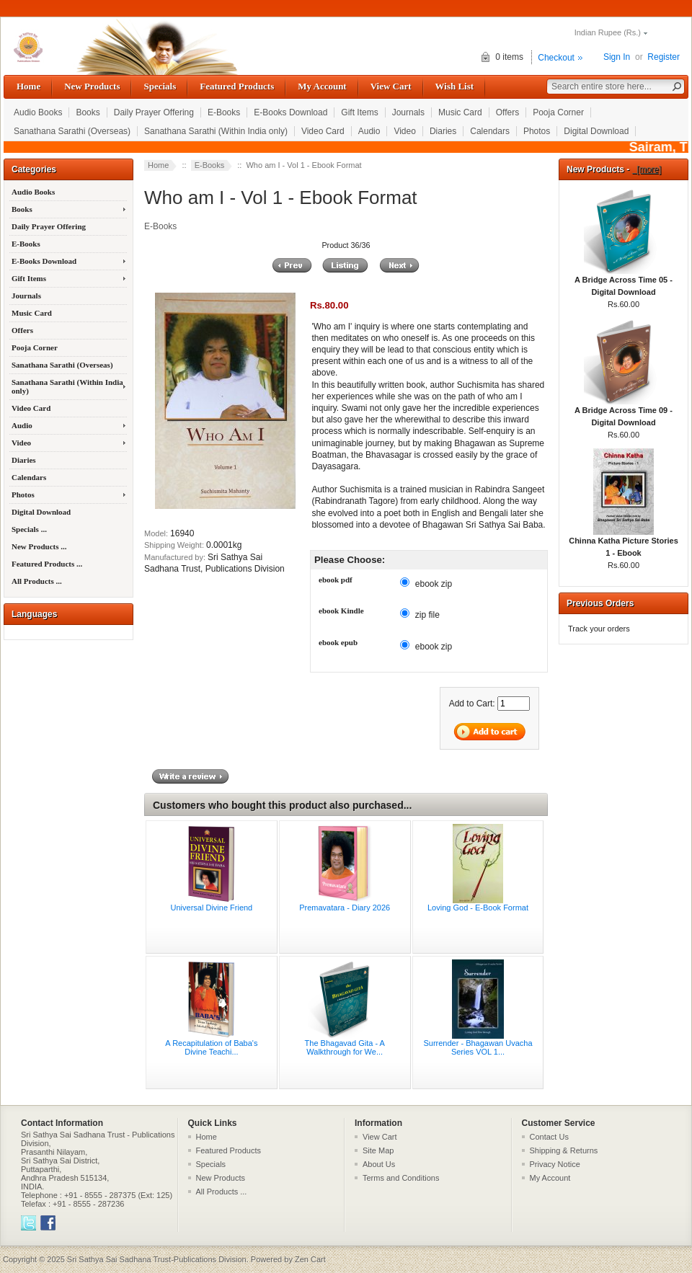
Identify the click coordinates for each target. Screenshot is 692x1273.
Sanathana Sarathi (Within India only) (216, 131)
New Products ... (39, 546)
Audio (369, 131)
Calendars (490, 131)
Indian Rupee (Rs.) (608, 32)
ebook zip (433, 584)
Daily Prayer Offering (154, 112)
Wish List (454, 86)
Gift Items (359, 112)
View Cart (391, 86)
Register (663, 57)
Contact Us (549, 1136)
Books (87, 112)
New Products (92, 86)
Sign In (616, 57)
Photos (536, 131)
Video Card (323, 131)
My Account (322, 86)
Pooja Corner (558, 112)
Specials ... (29, 529)
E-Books (224, 112)
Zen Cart (310, 1259)
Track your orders (599, 628)
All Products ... (37, 581)
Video (404, 131)
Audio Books (38, 112)
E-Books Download (290, 112)
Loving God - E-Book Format (477, 907)
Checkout (556, 58)
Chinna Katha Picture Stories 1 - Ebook (623, 542)
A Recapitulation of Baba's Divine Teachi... (211, 1047)
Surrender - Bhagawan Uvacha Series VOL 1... (477, 1047)
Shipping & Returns (564, 1150)
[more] (647, 169)
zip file (427, 615)
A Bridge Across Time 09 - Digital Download (624, 412)
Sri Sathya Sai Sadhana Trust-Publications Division (157, 1259)
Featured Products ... (47, 563)
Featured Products (237, 86)
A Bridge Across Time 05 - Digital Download (624, 281)
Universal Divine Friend (212, 907)
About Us (379, 1164)
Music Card (460, 112)
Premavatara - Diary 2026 (344, 907)
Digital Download (596, 131)
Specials (159, 86)
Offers (507, 112)
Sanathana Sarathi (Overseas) (72, 131)
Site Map (378, 1150)
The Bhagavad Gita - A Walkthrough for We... (345, 1047)
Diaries (443, 131)
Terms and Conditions (401, 1178)
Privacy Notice (555, 1164)
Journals (408, 112)
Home (28, 86)
